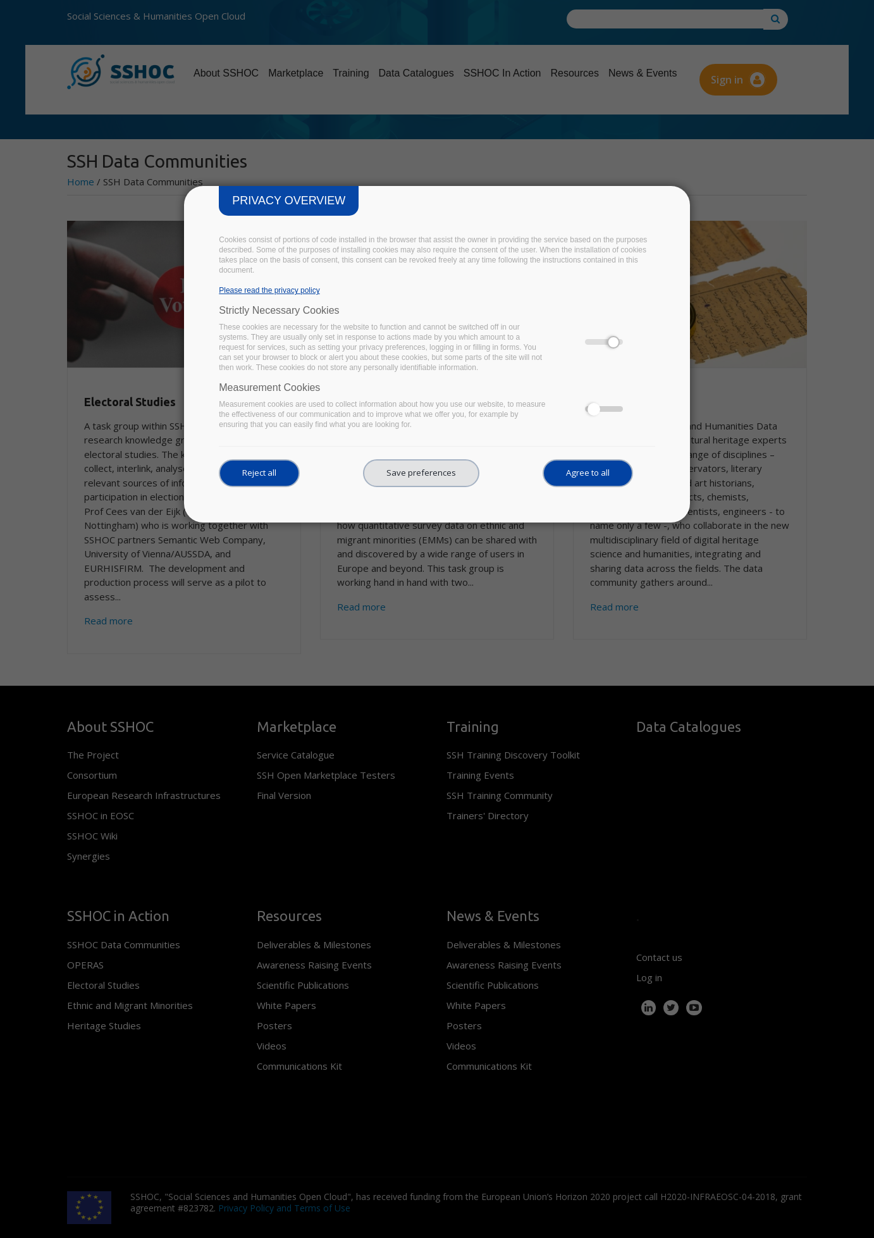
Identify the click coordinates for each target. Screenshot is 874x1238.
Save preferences (421, 472)
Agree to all (588, 472)
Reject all (259, 472)
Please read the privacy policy (269, 290)
